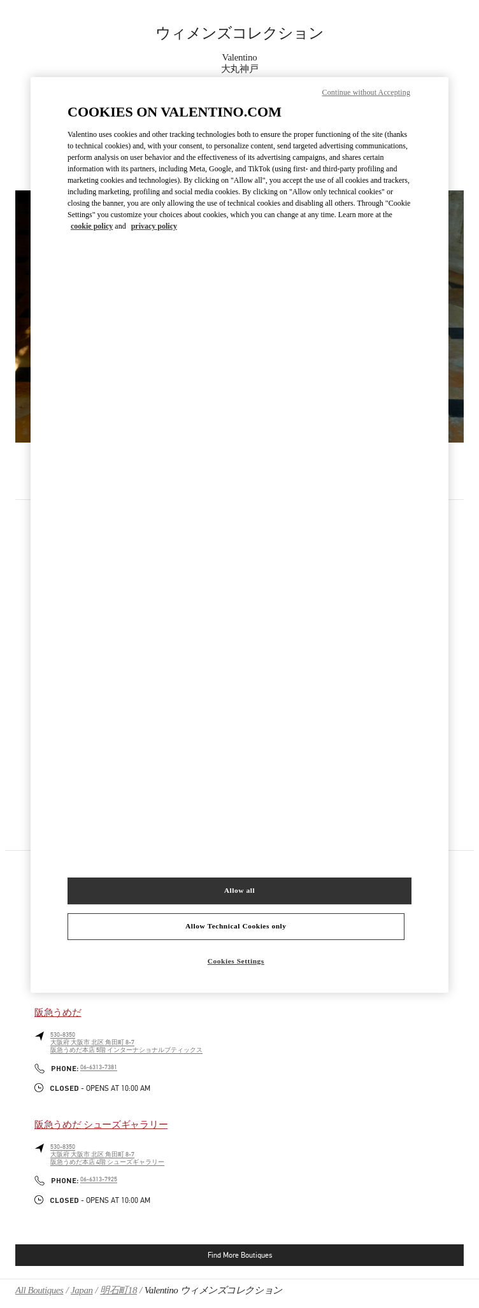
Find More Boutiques (240, 1255)
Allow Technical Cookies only (235, 926)
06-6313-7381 (98, 1067)
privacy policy (154, 226)
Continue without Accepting (366, 92)
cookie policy (92, 226)
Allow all (239, 890)
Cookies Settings (236, 961)
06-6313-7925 (98, 1179)
